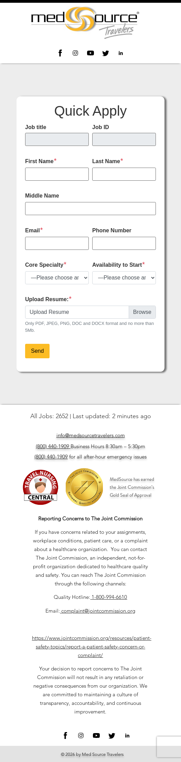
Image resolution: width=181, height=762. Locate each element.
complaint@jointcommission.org (98, 610)
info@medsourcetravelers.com (90, 435)
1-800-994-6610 (109, 597)
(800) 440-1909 (52, 446)
